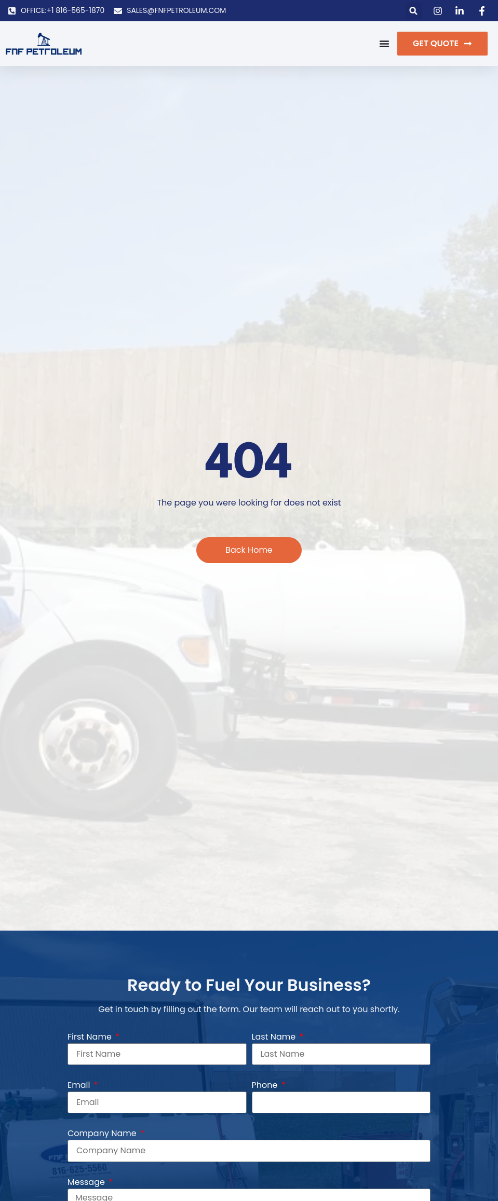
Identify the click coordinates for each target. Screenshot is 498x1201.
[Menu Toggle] (384, 43)
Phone (266, 1085)
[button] (414, 11)
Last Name (275, 1037)
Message (87, 1182)
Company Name (103, 1133)
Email (80, 1085)
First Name (91, 1037)
